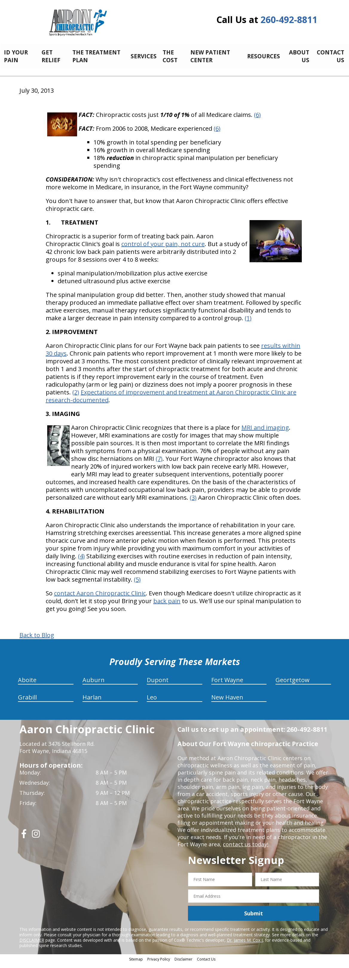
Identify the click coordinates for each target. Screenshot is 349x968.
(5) (137, 584)
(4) (81, 561)
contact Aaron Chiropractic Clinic (100, 598)
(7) (159, 463)
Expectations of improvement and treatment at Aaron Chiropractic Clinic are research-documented (171, 400)
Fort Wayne (227, 684)
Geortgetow (292, 684)
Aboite (27, 684)
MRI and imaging (265, 432)
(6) (257, 119)
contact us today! (245, 848)
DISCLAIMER (31, 944)
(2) (75, 397)
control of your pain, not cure (163, 248)
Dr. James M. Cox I (245, 944)
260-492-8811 (289, 19)
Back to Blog (36, 640)
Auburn (93, 684)
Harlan (92, 702)
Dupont (158, 684)
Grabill (27, 702)
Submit (253, 917)
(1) (248, 322)
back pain (166, 605)
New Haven (227, 702)
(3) (193, 502)
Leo (152, 702)
